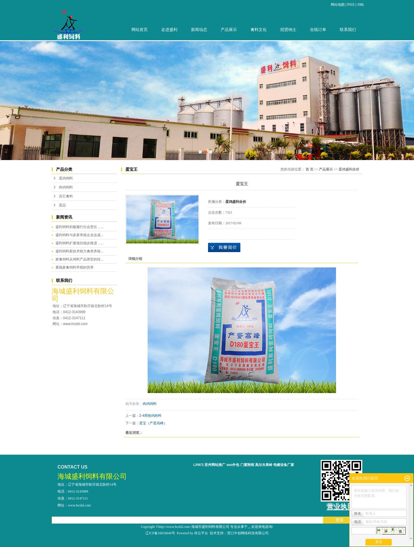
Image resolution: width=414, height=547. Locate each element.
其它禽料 (66, 196)
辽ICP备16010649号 (160, 533)
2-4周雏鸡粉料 (150, 416)
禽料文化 (258, 29)
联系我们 (348, 29)
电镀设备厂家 (283, 465)
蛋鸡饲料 (66, 178)
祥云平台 (201, 533)
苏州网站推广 (215, 465)
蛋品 (62, 205)
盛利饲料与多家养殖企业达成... (79, 235)
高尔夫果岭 (263, 465)
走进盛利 (169, 29)
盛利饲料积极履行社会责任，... (79, 227)
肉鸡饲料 (66, 187)
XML (361, 5)
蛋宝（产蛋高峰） (153, 423)
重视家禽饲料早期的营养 (74, 267)
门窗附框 (247, 465)
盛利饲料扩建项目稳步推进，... (79, 243)
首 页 (309, 169)
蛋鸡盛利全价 (349, 169)
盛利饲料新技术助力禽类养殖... (79, 251)
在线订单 (318, 29)
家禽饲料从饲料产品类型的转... (79, 259)
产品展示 (229, 29)
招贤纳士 (288, 29)
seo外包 (233, 465)
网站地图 (338, 5)
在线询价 (224, 247)
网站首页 (139, 29)
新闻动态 (199, 29)
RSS (350, 5)
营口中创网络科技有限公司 (248, 533)
